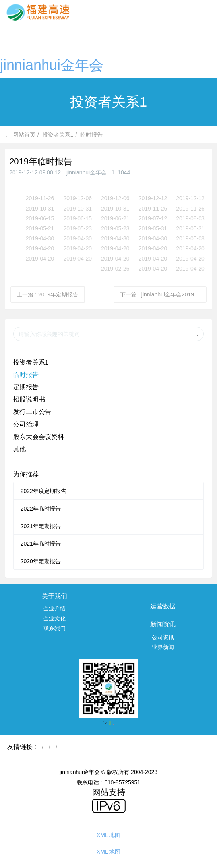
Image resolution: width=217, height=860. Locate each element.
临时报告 (91, 134)
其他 (19, 449)
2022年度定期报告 (43, 491)
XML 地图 (108, 835)
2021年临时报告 (41, 543)
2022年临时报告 (41, 508)
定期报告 (26, 387)
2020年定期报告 (41, 561)
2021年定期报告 (41, 526)
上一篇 (47, 294)
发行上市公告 (32, 411)
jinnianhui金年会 (51, 65)
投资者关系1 (58, 134)
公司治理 (26, 424)
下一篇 (163, 294)
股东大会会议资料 (38, 436)
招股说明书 (29, 399)
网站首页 (20, 134)
